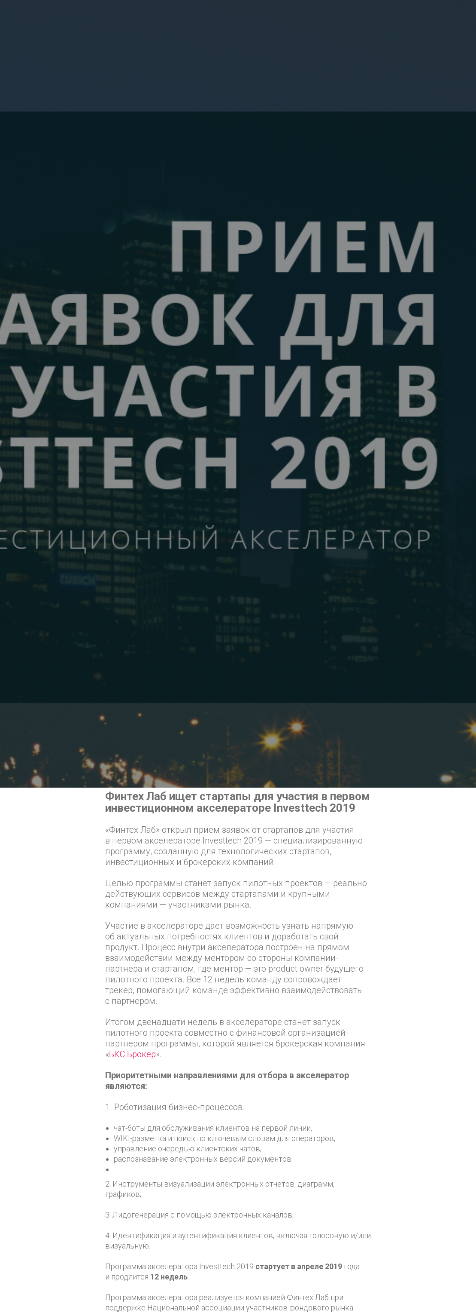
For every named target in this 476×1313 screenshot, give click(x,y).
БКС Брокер (132, 1054)
